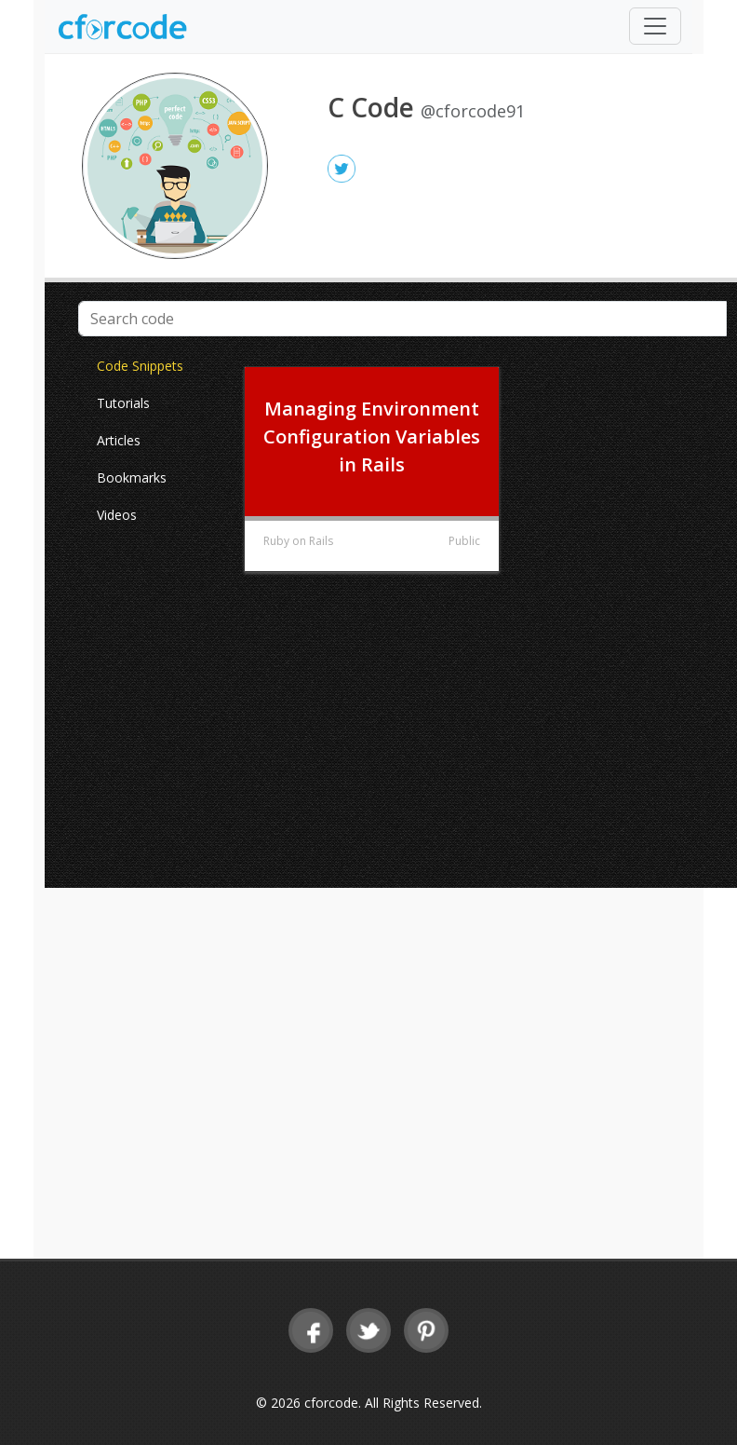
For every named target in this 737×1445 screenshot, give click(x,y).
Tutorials (123, 403)
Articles (119, 440)
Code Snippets (140, 366)
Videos (117, 515)
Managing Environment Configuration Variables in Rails (371, 436)
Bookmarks (132, 477)
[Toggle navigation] (655, 26)
